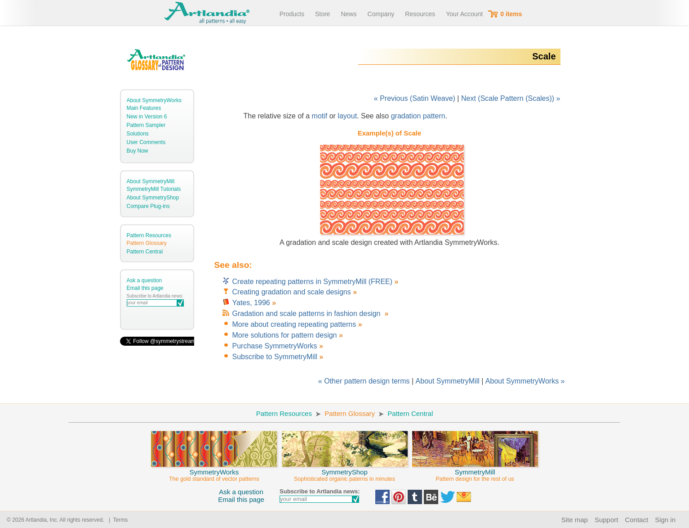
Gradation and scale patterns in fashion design (307, 313)
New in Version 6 (147, 116)
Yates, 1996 (251, 303)
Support (606, 519)
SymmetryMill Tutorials (154, 189)
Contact (636, 519)
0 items (511, 14)
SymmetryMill (475, 471)
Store (322, 14)
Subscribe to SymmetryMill (274, 357)
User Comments (146, 142)
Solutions (138, 134)
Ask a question (144, 280)
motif (320, 116)
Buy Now (137, 151)
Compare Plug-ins (148, 206)
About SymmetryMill (151, 181)
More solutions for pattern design (284, 335)
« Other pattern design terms (364, 381)
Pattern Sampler (146, 125)
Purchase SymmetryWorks (274, 346)
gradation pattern (418, 116)
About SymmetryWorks (154, 100)
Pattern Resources (149, 235)
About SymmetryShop (153, 197)
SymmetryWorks (214, 471)
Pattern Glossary (147, 243)
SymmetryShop (345, 471)
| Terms (117, 520)
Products (292, 14)
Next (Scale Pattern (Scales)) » (510, 98)
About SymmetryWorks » (525, 381)
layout (347, 116)
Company (380, 14)
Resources (420, 14)
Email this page (145, 288)
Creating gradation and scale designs (291, 292)
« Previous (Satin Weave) (414, 98)
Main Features (144, 108)
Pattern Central (145, 251)
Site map (574, 519)
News (348, 14)
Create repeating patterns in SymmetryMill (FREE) (313, 281)
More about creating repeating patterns (294, 324)
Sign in (665, 519)
